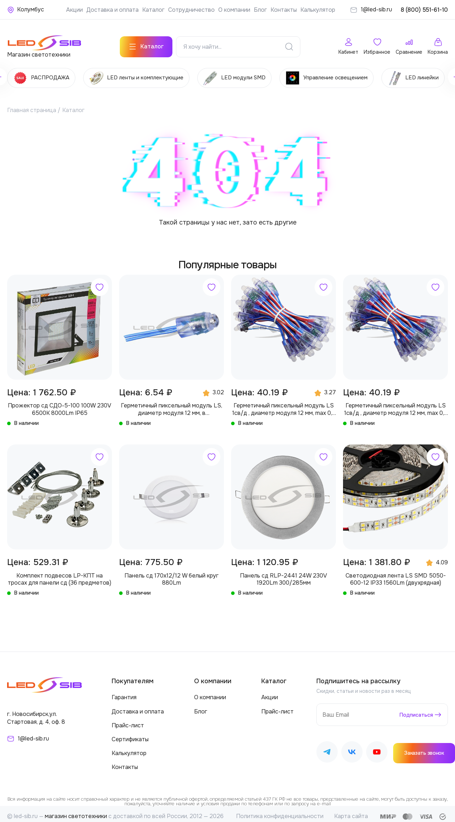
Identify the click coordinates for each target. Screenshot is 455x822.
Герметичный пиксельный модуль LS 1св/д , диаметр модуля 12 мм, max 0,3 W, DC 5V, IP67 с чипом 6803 (283, 404)
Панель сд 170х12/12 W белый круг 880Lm (171, 574)
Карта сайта (351, 811)
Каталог (153, 10)
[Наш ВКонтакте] (352, 748)
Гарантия (124, 692)
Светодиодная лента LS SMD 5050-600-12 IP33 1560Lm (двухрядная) (396, 574)
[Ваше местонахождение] (25, 10)
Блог (260, 10)
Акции (74, 10)
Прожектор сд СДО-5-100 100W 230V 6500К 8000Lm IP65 (59, 404)
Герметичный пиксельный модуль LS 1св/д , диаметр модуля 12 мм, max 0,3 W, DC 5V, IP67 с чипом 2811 (395, 404)
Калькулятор (317, 10)
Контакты (284, 10)
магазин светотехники (76, 811)
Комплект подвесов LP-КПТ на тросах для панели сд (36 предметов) (59, 574)
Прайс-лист (128, 720)
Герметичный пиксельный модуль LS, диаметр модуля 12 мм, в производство (171, 404)
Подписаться (414, 709)
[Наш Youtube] (376, 748)
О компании (234, 10)
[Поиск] (289, 42)
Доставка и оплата (112, 10)
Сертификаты (130, 734)
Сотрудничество (191, 10)
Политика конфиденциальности (279, 811)
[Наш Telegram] (327, 748)
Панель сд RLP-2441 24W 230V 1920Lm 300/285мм (283, 574)
